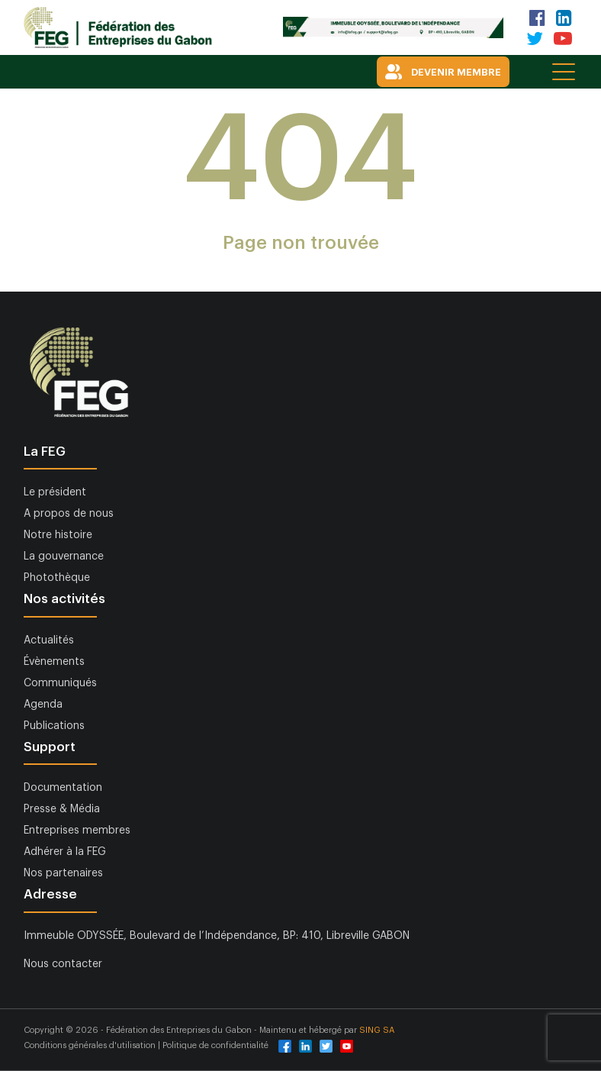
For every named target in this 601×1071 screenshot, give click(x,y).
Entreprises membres (77, 830)
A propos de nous (69, 513)
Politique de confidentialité (215, 1045)
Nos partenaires (63, 873)
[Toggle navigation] (564, 70)
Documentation (63, 787)
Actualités (49, 640)
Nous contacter (63, 964)
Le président (55, 492)
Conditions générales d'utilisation (91, 1045)
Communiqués (60, 683)
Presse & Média (62, 809)
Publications (54, 726)
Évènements (54, 661)
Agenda (43, 704)
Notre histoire (58, 535)
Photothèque (57, 578)
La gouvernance (64, 556)
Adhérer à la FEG (65, 852)
